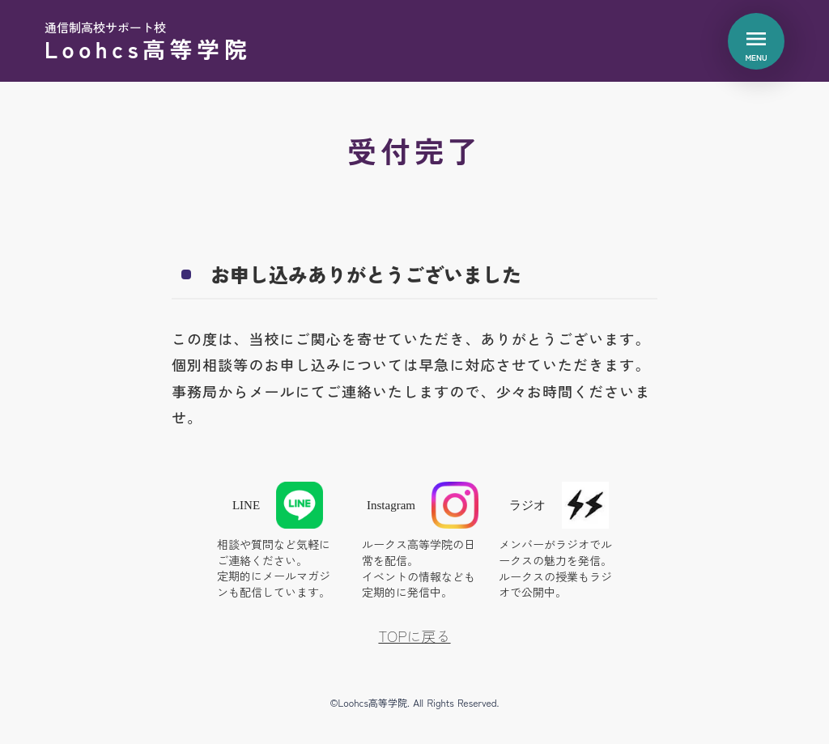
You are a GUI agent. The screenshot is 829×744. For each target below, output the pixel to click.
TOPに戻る (414, 636)
